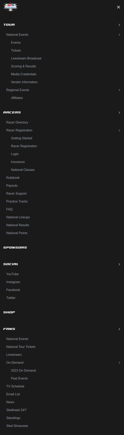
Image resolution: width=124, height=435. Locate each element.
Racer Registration (63, 130)
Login (15, 154)
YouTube (12, 274)
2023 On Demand (23, 370)
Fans (62, 329)
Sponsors (15, 247)
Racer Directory (17, 122)
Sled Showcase (17, 425)
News (10, 402)
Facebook (13, 290)
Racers (62, 112)
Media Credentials (23, 74)
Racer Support (16, 193)
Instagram (13, 282)
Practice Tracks (17, 201)
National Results (17, 225)
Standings (13, 418)
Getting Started (21, 138)
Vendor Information (24, 82)
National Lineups (18, 217)
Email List (13, 394)
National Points (17, 233)
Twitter (11, 297)
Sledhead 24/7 (16, 410)
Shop (9, 312)
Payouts (12, 185)
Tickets (16, 50)
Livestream (14, 354)
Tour (62, 24)
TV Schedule (15, 386)
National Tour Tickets (20, 346)
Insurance (18, 162)
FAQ (9, 209)
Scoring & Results (23, 66)
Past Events (19, 378)
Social (62, 264)
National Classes (23, 169)
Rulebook (13, 177)
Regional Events (63, 90)
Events (16, 42)
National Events (63, 34)
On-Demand (63, 362)
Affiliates (17, 98)
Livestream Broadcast (26, 58)
